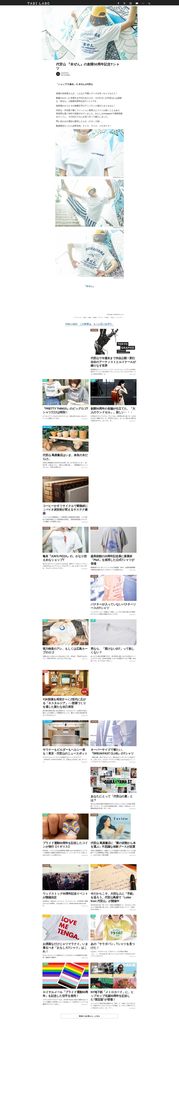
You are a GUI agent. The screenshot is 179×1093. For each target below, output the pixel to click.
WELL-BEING (47, 428)
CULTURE (94, 331)
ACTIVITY (94, 866)
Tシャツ (101, 318)
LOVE (45, 672)
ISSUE (45, 816)
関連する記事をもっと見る (89, 1017)
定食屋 (95, 318)
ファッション (78, 318)
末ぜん (89, 287)
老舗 (89, 318)
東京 (85, 318)
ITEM (45, 381)
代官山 (107, 318)
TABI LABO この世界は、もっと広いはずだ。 (89, 325)
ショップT (119, 318)
